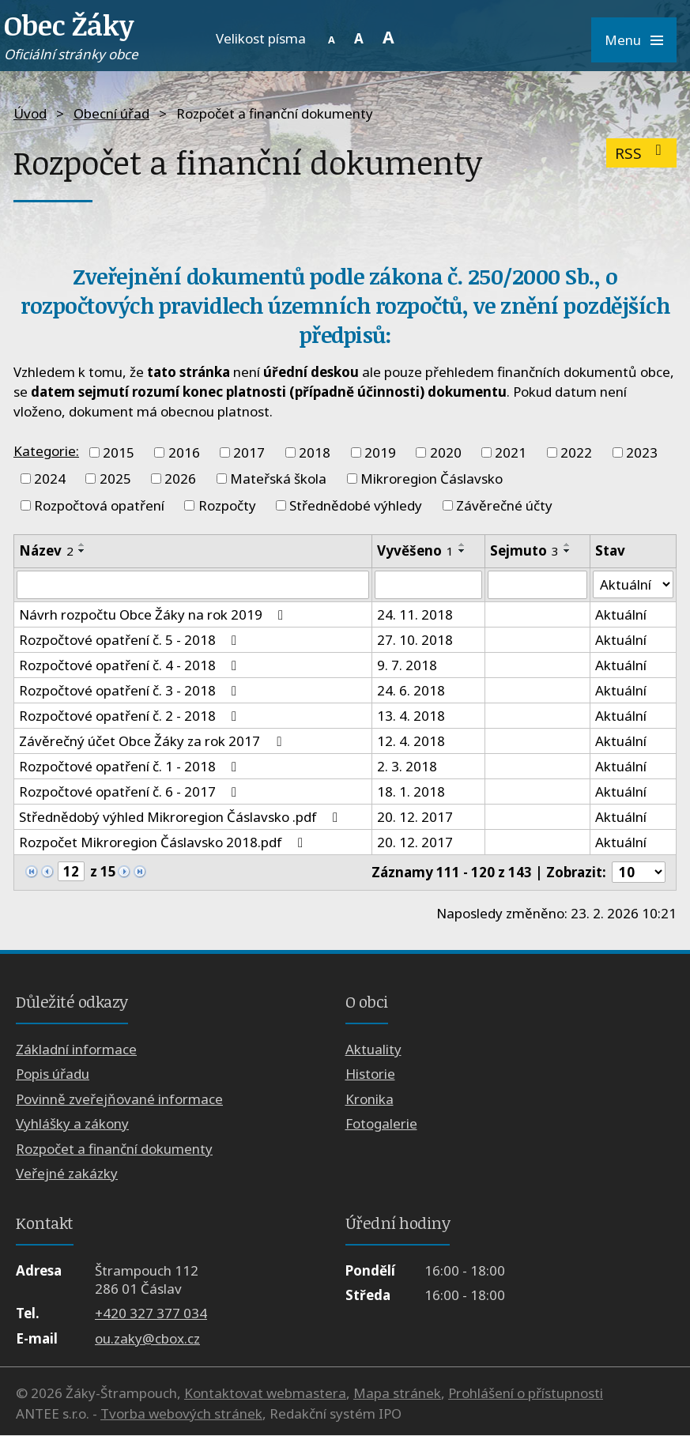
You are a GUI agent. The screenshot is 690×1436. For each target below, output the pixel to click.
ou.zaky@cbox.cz (147, 1338)
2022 (576, 452)
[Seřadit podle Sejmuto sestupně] (567, 551)
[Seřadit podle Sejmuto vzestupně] (567, 544)
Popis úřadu (52, 1074)
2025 (115, 478)
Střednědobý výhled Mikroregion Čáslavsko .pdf (181, 817)
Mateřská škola (278, 478)
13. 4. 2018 (411, 716)
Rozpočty (227, 505)
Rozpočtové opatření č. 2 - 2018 (131, 716)
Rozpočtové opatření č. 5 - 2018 (131, 640)
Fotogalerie (381, 1124)
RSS (641, 153)
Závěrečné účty (504, 505)
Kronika (369, 1099)
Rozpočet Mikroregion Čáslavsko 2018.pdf (164, 842)
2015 (118, 452)
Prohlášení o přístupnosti (525, 1394)
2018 (314, 452)
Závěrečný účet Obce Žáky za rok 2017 (153, 741)
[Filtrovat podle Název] (193, 585)
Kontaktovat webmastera (265, 1394)
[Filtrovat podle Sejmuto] (537, 585)
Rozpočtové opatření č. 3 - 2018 (131, 690)
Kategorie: (46, 451)
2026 (180, 478)
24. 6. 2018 (411, 690)
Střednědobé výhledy (355, 505)
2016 (184, 452)
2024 (50, 478)
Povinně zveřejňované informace (119, 1099)
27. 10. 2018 (415, 640)
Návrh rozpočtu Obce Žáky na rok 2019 (154, 614)
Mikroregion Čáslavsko (431, 478)
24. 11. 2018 (415, 614)
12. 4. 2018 (411, 741)
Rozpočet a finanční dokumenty (114, 1149)
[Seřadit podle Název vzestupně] (82, 544)
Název (46, 550)
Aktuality (373, 1049)
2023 (642, 452)
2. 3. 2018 (407, 766)
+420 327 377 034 (151, 1314)
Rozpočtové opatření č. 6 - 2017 (131, 791)
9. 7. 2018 (407, 665)
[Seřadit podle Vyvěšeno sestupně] (462, 551)
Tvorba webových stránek (181, 1413)
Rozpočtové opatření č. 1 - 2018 (131, 766)
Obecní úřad (111, 113)
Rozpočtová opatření (99, 505)
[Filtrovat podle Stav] (632, 585)
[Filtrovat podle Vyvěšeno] (428, 585)
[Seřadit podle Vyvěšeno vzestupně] (462, 544)
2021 (510, 452)
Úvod (30, 113)
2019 (380, 452)
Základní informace (76, 1049)
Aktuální (620, 614)
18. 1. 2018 (411, 791)
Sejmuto (524, 550)
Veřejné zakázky (67, 1173)
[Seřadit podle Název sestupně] (82, 551)
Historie (370, 1074)
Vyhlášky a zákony (72, 1124)
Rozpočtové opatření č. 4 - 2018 (131, 665)
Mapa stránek (397, 1394)
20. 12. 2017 (415, 817)
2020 (446, 452)
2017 (249, 452)
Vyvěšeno (415, 550)
